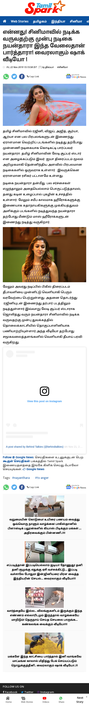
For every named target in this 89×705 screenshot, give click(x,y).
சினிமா (76, 22)
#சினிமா (62, 67)
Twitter (27, 692)
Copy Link (34, 76)
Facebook (10, 692)
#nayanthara (21, 478)
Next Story (79, 699)
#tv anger (41, 478)
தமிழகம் (40, 22)
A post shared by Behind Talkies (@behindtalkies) (34, 446)
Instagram (45, 692)
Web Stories (19, 22)
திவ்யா (49, 67)
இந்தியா (58, 22)
